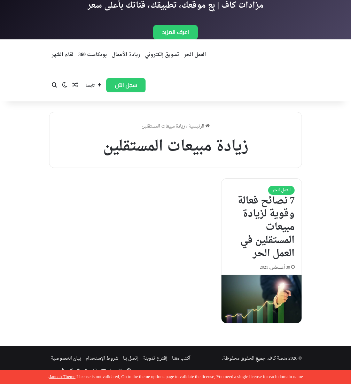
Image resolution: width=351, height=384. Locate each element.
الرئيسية (199, 126)
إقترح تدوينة (155, 358)
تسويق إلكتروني (162, 55)
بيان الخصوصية (66, 358)
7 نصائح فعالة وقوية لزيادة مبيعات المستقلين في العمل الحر (266, 227)
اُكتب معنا (181, 358)
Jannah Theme (62, 377)
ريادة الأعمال (126, 55)
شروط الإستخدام (102, 358)
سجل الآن (126, 85)
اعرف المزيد (175, 32)
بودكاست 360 (92, 55)
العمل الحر (195, 55)
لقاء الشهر (62, 55)
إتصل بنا (131, 358)
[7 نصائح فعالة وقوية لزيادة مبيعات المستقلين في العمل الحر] (261, 299)
